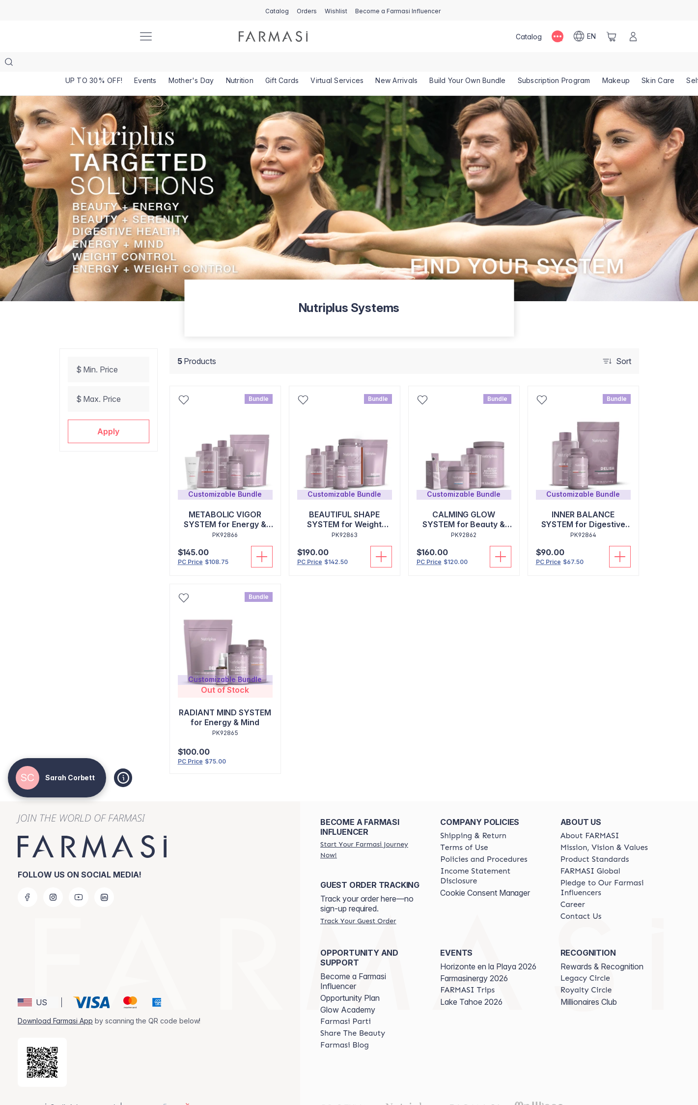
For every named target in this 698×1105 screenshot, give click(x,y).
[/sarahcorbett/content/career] (572, 885)
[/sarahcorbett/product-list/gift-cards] (288, 64)
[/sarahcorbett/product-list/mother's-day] (194, 64)
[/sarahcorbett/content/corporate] (590, 851)
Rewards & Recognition (601, 947)
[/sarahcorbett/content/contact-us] (581, 897)
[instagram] (53, 877)
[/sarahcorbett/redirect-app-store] (42, 1042)
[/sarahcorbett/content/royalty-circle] (586, 970)
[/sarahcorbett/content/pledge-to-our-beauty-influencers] (611, 868)
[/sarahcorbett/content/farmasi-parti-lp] (345, 1002)
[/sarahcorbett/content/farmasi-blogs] (344, 1025)
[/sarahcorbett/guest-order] (358, 901)
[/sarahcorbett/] (93, 36)
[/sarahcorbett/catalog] (277, 10)
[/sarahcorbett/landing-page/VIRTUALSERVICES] (344, 64)
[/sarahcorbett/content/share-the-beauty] (352, 1014)
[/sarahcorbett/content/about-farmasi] (589, 816)
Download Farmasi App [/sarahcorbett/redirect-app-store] (55, 1001)
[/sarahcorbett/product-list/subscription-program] (565, 64)
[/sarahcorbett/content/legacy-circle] (585, 958)
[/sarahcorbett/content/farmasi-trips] (467, 970)
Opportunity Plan (350, 978)
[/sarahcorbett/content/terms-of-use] (464, 828)
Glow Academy (347, 990)
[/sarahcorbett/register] (307, 10)
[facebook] (27, 877)
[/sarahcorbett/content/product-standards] (594, 840)
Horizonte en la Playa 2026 (488, 947)
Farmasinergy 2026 (474, 958)
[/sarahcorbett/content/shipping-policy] (473, 816)
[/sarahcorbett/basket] (611, 36)
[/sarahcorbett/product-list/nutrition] (244, 64)
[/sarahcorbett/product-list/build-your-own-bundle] (477, 64)
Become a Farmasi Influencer (353, 961)
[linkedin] (104, 877)
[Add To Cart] (262, 537)
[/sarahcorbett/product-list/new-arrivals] (405, 64)
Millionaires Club (588, 982)
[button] (108, 412)
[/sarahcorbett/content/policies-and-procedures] (483, 840)
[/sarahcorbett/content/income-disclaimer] (491, 856)
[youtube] (78, 877)
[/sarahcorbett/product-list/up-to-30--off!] (94, 64)
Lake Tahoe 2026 (471, 982)
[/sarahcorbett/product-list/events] (147, 64)
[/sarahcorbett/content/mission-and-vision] (604, 828)
